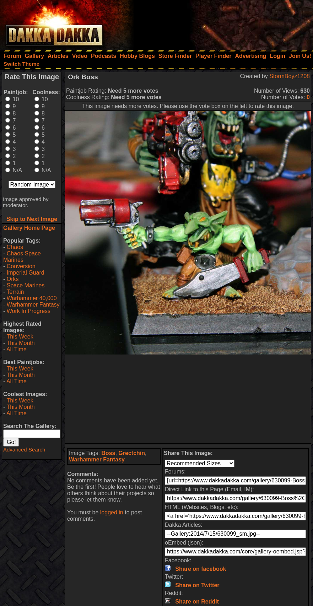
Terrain (15, 292)
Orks (13, 279)
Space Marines (26, 285)
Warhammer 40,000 (32, 298)
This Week (19, 337)
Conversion (21, 266)
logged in (111, 512)
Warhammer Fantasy (33, 305)
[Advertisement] (217, 23)
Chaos (15, 247)
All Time (16, 349)
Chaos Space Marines (22, 256)
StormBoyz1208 (289, 76)
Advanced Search (24, 450)
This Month (20, 343)
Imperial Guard (25, 273)
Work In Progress (28, 311)
